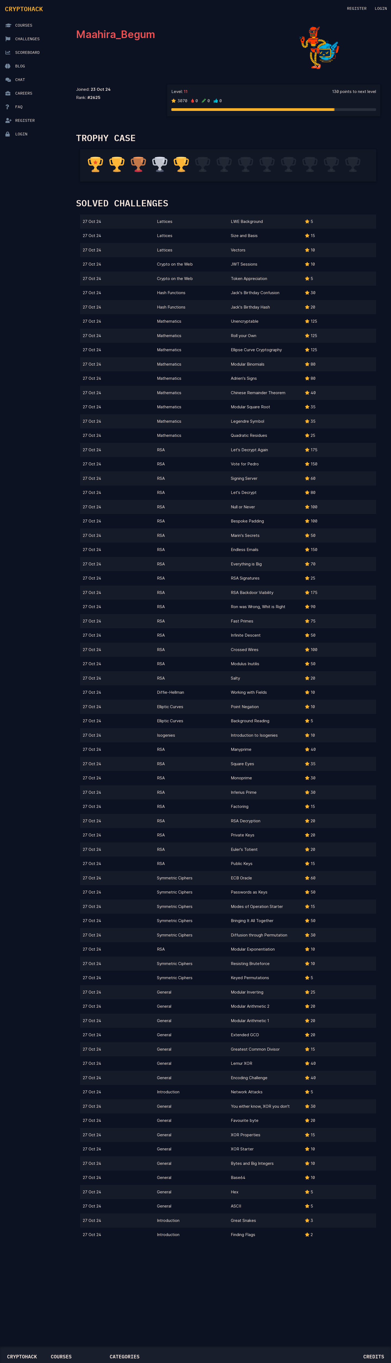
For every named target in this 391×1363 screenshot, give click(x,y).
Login (381, 9)
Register (357, 9)
